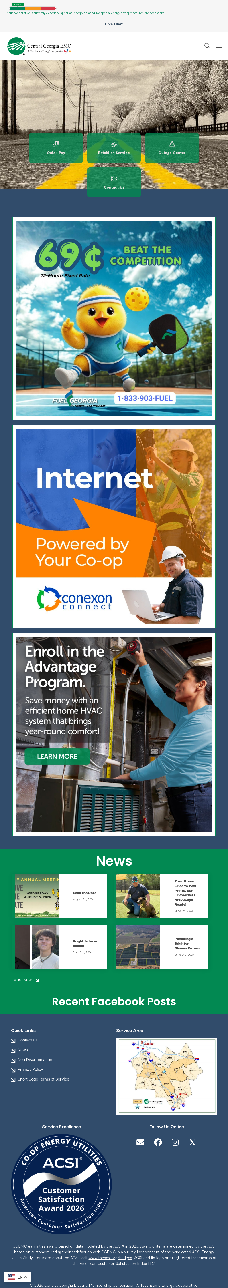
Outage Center (140, 148)
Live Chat (114, 23)
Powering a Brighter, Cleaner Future (187, 910)
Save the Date (84, 860)
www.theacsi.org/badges (110, 1224)
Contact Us (193, 148)
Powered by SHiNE (79, 1266)
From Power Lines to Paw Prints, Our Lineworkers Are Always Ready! (185, 859)
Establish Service (87, 148)
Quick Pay (34, 148)
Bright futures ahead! (85, 910)
